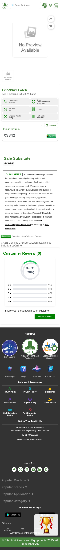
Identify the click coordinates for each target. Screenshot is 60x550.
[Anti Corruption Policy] (30, 412)
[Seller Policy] (50, 401)
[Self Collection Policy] (10, 412)
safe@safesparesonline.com (30, 439)
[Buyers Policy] (30, 401)
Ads (22, 529)
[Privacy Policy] (30, 390)
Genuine (51, 125)
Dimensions (16, 236)
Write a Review (45, 316)
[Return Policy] (10, 390)
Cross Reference (27, 236)
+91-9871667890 (30, 435)
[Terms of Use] (10, 401)
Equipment (38, 236)
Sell (7, 529)
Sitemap (6, 523)
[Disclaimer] (50, 390)
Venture (7, 531)
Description (6, 236)
